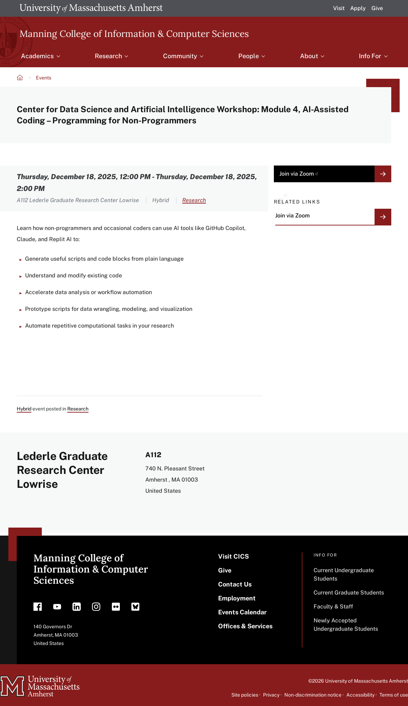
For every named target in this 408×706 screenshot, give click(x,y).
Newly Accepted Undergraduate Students (346, 624)
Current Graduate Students (349, 592)
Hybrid (24, 409)
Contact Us (235, 584)
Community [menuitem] (180, 56)
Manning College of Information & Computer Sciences (134, 33)
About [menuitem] (309, 56)
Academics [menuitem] (37, 56)
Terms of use (393, 695)
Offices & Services (245, 626)
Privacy (271, 695)
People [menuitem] (248, 56)
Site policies (244, 695)
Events (43, 77)
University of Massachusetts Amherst (366, 681)
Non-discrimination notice (312, 695)
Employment (237, 598)
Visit (339, 8)
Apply (358, 8)
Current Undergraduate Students (344, 574)
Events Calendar (242, 612)
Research (194, 200)
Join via (299, 173)
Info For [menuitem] (370, 56)
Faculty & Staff (333, 606)
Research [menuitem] (108, 56)
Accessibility (360, 695)
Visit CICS (233, 556)
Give (377, 8)
